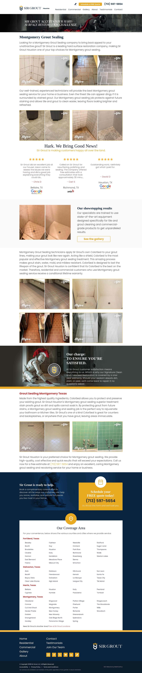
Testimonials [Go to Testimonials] (106, 9)
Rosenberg (77, 556)
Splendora (77, 618)
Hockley (28, 621)
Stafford (100, 543)
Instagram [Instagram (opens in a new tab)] (48, 655)
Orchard (76, 546)
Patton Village (78, 601)
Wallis (99, 553)
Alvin (27, 571)
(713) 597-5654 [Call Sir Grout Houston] (113, 4)
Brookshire (29, 549)
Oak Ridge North (55, 618)
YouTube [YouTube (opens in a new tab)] (66, 655)
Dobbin (28, 614)
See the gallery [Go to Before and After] (94, 239)
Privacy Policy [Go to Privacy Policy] (35, 667)
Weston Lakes (102, 556)
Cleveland (29, 601)
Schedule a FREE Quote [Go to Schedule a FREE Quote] (90, 4)
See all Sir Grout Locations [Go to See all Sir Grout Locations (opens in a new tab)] (59, 626)
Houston (52, 549)
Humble (52, 593)
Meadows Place (55, 559)
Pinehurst (76, 604)
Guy (50, 546)
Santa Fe (100, 574)
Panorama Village (56, 621)
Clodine (28, 553)
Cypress (28, 593)
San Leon (100, 571)
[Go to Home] (35, 8)
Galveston (53, 578)
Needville (76, 543)
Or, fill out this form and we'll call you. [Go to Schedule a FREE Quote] (100, 505)
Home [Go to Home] (23, 639)
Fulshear (52, 543)
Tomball (100, 593)
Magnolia (53, 604)
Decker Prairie (30, 611)
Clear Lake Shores (32, 581)
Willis (98, 607)
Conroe (28, 604)
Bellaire (28, 589)
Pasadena (77, 593)
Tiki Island (100, 581)
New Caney (53, 611)
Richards (76, 611)
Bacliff (27, 574)
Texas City (101, 578)
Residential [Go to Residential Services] (60, 9)
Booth (27, 546)
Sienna (75, 559)
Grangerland (30, 618)
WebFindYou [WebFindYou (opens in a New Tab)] (118, 667)
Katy (51, 553)
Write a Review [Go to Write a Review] (75, 4)
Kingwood (53, 601)
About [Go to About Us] (95, 9)
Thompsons (101, 549)
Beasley (28, 543)
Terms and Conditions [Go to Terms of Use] (50, 667)
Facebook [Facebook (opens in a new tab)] (54, 655)
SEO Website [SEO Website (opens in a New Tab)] (108, 667)
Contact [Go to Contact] (118, 9)
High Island (53, 581)
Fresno (27, 563)
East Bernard (30, 559)
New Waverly (54, 614)
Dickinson (52, 571)
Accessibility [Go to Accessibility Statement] (23, 667)
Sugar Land (101, 546)
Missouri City (54, 563)
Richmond (77, 553)
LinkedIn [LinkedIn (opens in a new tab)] (71, 655)
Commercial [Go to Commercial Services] (74, 9)
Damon (28, 556)
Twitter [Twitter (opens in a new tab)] (60, 655)
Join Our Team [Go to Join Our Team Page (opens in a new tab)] (55, 647)
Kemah (76, 574)
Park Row (76, 549)
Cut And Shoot (31, 607)
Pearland (100, 589)
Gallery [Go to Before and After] (86, 9)
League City (77, 581)
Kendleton (53, 556)
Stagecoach (102, 601)
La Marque (77, 578)
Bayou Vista (30, 578)
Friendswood (54, 574)
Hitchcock (77, 571)
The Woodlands (103, 604)
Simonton (76, 563)
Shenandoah (78, 614)
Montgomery (54, 607)
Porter (75, 607)
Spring (75, 621)
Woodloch (101, 611)
